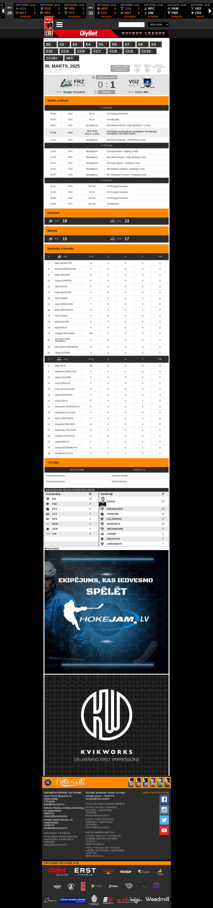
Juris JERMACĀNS (64, 304)
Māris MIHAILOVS (63, 263)
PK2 (54, 509)
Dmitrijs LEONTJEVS (65, 436)
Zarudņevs (114, 543)
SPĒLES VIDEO (147, 68)
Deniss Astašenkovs (121, 131)
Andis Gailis (129, 133)
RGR (54, 523)
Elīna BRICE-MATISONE (66, 347)
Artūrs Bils (141, 92)
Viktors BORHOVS (63, 395)
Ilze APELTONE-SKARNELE (62, 340)
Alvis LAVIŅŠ (61, 316)
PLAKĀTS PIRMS (120, 67)
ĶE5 (54, 518)
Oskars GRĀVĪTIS (63, 281)
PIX (53, 499)
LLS (54, 513)
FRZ (62, 256)
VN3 (54, 504)
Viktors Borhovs (118, 125)
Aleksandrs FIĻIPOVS (65, 412)
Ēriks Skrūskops (118, 140)
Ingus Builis (116, 151)
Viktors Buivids (118, 157)
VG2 (62, 359)
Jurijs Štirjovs (117, 163)
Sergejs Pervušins (74, 92)
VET (72, 58)
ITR (53, 533)
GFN (54, 528)
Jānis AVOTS (61, 286)
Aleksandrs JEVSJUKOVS (67, 406)
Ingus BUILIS (61, 327)
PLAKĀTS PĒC (120, 70)
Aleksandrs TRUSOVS (65, 430)
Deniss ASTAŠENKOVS (66, 447)
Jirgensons (114, 528)
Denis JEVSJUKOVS (65, 389)
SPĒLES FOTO (137, 68)
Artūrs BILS (60, 366)
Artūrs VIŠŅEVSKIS (64, 418)
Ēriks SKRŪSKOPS (64, 310)
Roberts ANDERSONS (65, 269)
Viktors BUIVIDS (62, 353)
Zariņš (111, 533)
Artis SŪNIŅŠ (61, 298)
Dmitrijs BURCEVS (64, 453)
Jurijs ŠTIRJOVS (63, 383)
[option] (9, 11)
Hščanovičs (114, 509)
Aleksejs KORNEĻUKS (65, 371)
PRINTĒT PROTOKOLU (159, 68)
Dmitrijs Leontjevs (119, 169)
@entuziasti (51, 548)
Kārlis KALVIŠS (62, 322)
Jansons (112, 513)
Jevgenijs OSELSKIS (65, 424)
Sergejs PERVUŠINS (65, 333)
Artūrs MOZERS (62, 275)
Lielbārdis (114, 518)
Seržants (113, 523)
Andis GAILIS (61, 401)
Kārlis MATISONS (63, 292)
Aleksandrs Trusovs (120, 175)
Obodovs (113, 538)
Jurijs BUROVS (62, 442)
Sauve (110, 501)
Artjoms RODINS (63, 377)
